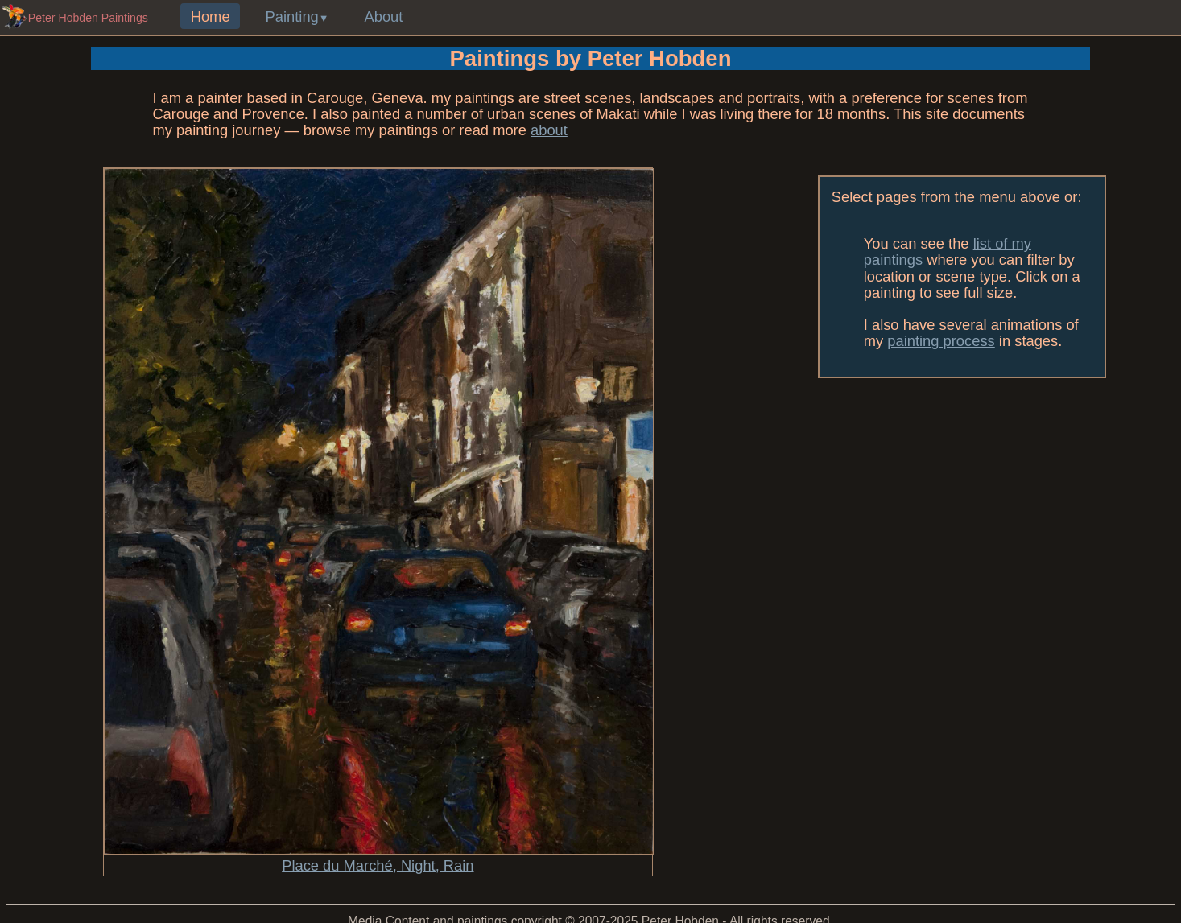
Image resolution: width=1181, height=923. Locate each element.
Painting (292, 16)
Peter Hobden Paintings (88, 17)
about (549, 130)
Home (210, 16)
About (383, 16)
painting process (940, 340)
